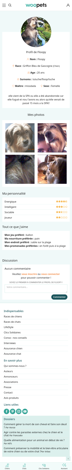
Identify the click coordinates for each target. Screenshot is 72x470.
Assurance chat (12, 353)
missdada (30, 86)
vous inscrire (29, 274)
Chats (24, 465)
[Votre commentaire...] (36, 288)
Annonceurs (11, 376)
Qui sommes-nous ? (15, 366)
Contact (8, 392)
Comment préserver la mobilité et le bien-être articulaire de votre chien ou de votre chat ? (36, 450)
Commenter (59, 296)
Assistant (64, 465)
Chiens (7, 465)
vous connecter (50, 274)
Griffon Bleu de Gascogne (38, 66)
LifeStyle (8, 327)
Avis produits (11, 398)
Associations (11, 382)
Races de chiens (13, 316)
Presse (7, 387)
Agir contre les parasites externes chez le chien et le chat (33, 434)
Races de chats (12, 321)
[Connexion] (68, 5)
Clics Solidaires (44, 465)
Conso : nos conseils (15, 337)
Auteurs (8, 371)
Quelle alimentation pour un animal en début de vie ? (34, 442)
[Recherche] (9, 5)
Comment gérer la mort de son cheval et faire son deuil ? (35, 426)
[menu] (4, 5)
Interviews (10, 343)
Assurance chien (13, 348)
